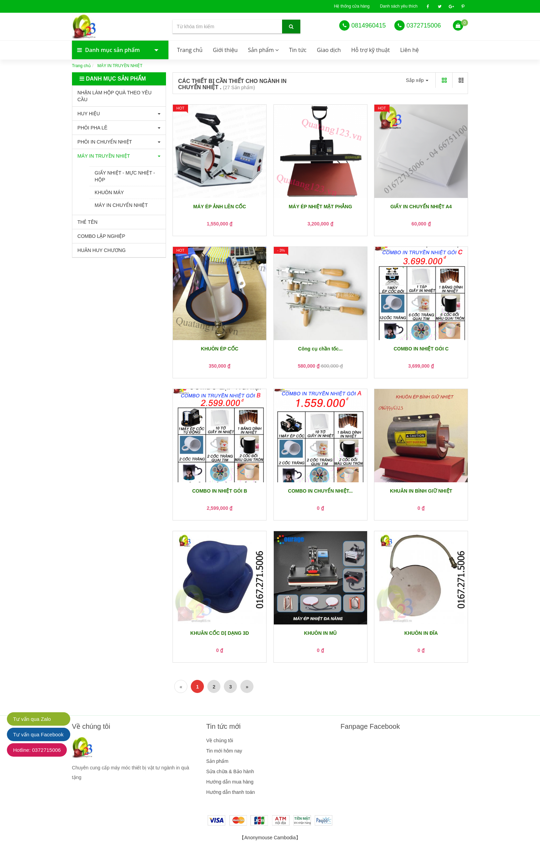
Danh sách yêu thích (398, 6)
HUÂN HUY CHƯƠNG (101, 250)
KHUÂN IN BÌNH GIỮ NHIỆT (421, 491)
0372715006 (423, 25)
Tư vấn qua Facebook (38, 734)
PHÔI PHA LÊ (92, 127)
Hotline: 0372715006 (37, 750)
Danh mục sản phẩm (113, 50)
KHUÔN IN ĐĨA (421, 633)
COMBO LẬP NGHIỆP (101, 236)
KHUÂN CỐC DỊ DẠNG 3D (219, 633)
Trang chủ (189, 50)
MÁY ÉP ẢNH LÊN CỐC (219, 206)
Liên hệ (409, 50)
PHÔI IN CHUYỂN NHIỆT (104, 142)
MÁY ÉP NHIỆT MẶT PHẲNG (320, 206)
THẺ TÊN (87, 222)
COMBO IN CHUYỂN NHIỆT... (320, 491)
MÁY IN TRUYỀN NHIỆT (103, 156)
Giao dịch (329, 50)
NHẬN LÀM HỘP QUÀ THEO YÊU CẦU (114, 96)
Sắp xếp (417, 80)
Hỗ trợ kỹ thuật (370, 50)
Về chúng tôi (219, 740)
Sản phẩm (263, 50)
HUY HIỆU (88, 113)
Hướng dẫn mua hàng (229, 782)
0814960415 (368, 25)
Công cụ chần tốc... (320, 348)
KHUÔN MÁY (109, 192)
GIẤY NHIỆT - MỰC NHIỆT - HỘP (125, 176)
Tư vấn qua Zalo (32, 719)
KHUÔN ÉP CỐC (219, 348)
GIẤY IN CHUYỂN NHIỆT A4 (421, 206)
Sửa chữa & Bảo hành (230, 771)
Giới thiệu (225, 50)
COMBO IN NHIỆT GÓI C (421, 348)
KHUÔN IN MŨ (320, 633)
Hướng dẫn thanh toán (230, 792)
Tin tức (298, 50)
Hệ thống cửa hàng (352, 6)
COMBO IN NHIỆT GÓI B (219, 491)
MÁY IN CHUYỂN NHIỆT (121, 205)
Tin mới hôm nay (224, 751)
